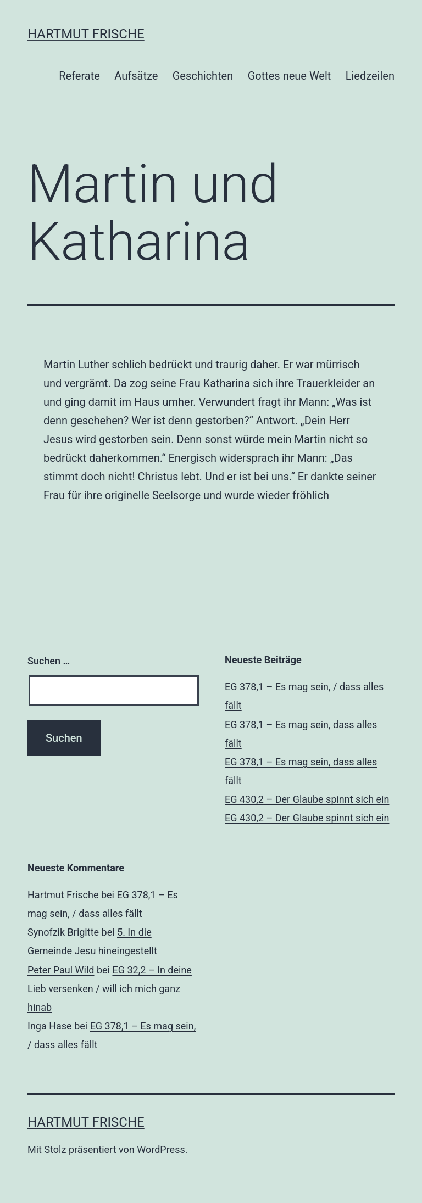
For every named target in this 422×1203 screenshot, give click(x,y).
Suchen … (48, 661)
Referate (79, 75)
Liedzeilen (370, 75)
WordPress (161, 1149)
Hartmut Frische (86, 34)
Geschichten (203, 75)
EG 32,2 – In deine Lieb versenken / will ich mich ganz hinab (109, 988)
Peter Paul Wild (60, 970)
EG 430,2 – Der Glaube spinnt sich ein (307, 799)
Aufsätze (136, 75)
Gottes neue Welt (289, 75)
